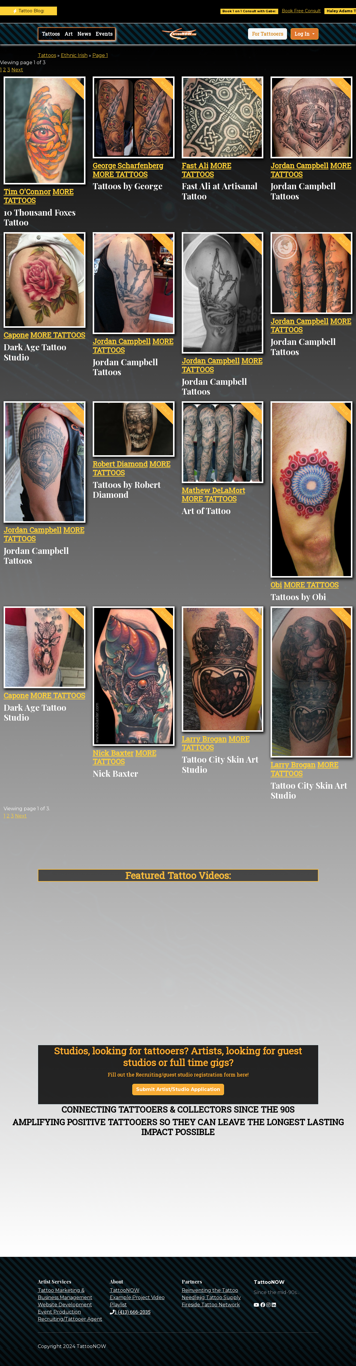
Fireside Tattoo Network (211, 1305)
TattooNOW (124, 1290)
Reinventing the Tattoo (210, 1290)
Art (68, 34)
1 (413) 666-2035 (130, 1312)
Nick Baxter (113, 753)
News (84, 34)
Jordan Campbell (299, 165)
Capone (16, 335)
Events (104, 34)
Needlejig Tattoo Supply (211, 1297)
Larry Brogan (204, 739)
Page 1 (100, 55)
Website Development (65, 1305)
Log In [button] (303, 34)
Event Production (59, 1312)
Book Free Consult (311, 10)
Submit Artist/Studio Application (178, 1089)
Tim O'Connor (27, 191)
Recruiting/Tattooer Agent (70, 1319)
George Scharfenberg (128, 165)
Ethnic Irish (74, 55)
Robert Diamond (120, 464)
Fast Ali (195, 165)
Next (17, 70)
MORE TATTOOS (120, 174)
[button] (267, 34)
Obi (276, 585)
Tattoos (51, 34)
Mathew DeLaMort (213, 490)
